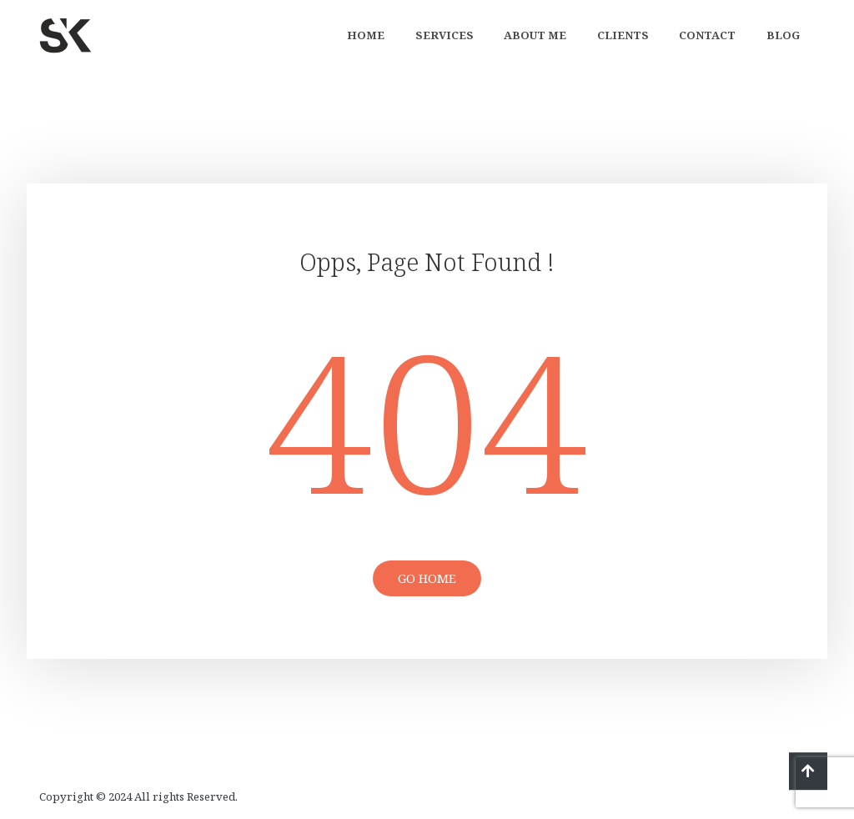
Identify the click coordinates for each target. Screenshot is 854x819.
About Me (535, 35)
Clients (623, 35)
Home (365, 35)
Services (444, 35)
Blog (783, 35)
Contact (707, 35)
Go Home (427, 578)
